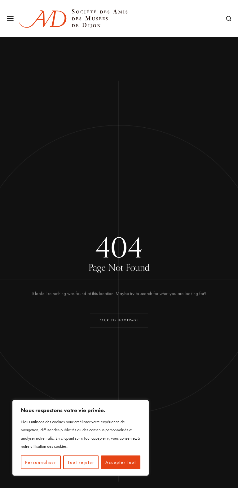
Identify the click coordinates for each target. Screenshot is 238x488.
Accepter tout (120, 462)
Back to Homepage (119, 320)
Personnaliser (40, 462)
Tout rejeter (81, 462)
